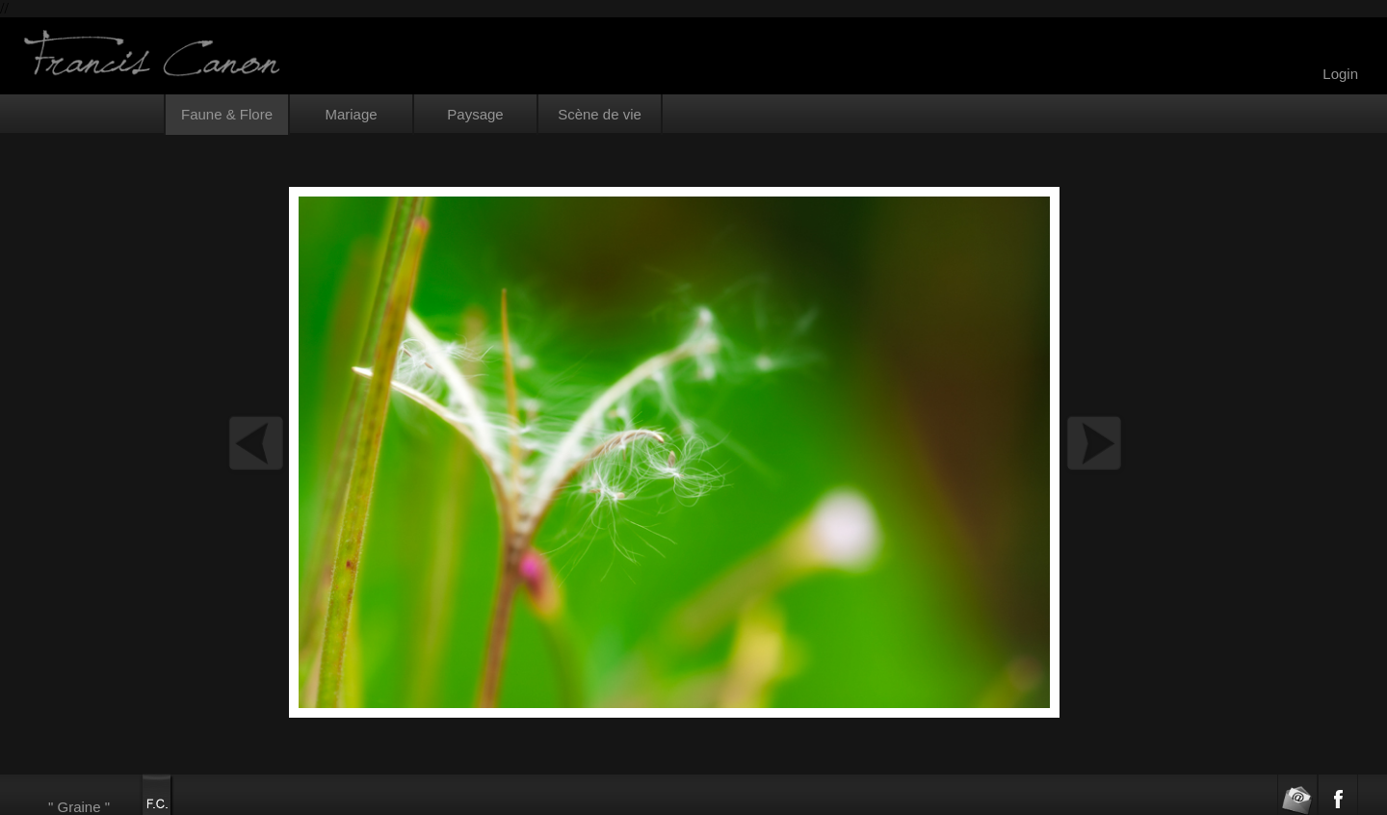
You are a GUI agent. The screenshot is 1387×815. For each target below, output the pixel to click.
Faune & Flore (227, 114)
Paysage (475, 114)
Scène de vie (599, 114)
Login (1340, 74)
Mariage (351, 114)
